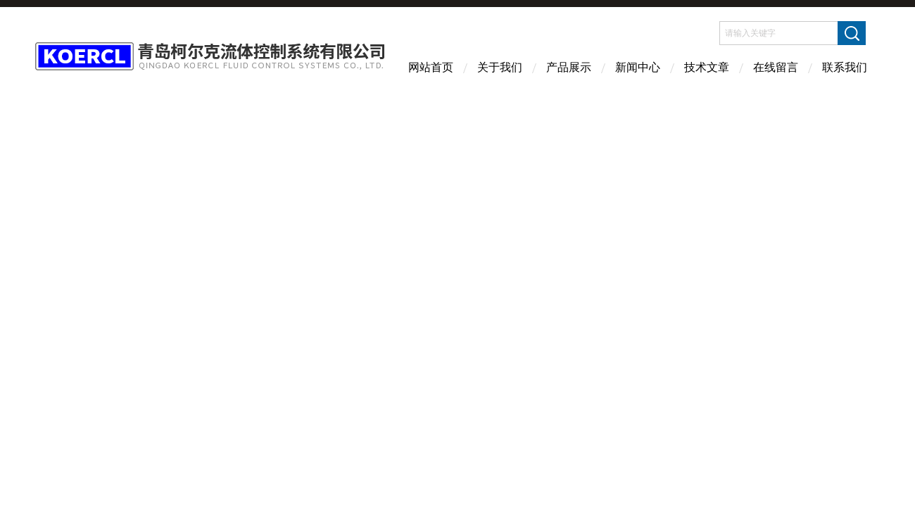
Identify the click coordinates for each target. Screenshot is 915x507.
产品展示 (568, 67)
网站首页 (430, 67)
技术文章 (706, 67)
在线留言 (775, 67)
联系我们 (844, 67)
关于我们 (499, 67)
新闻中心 (637, 67)
